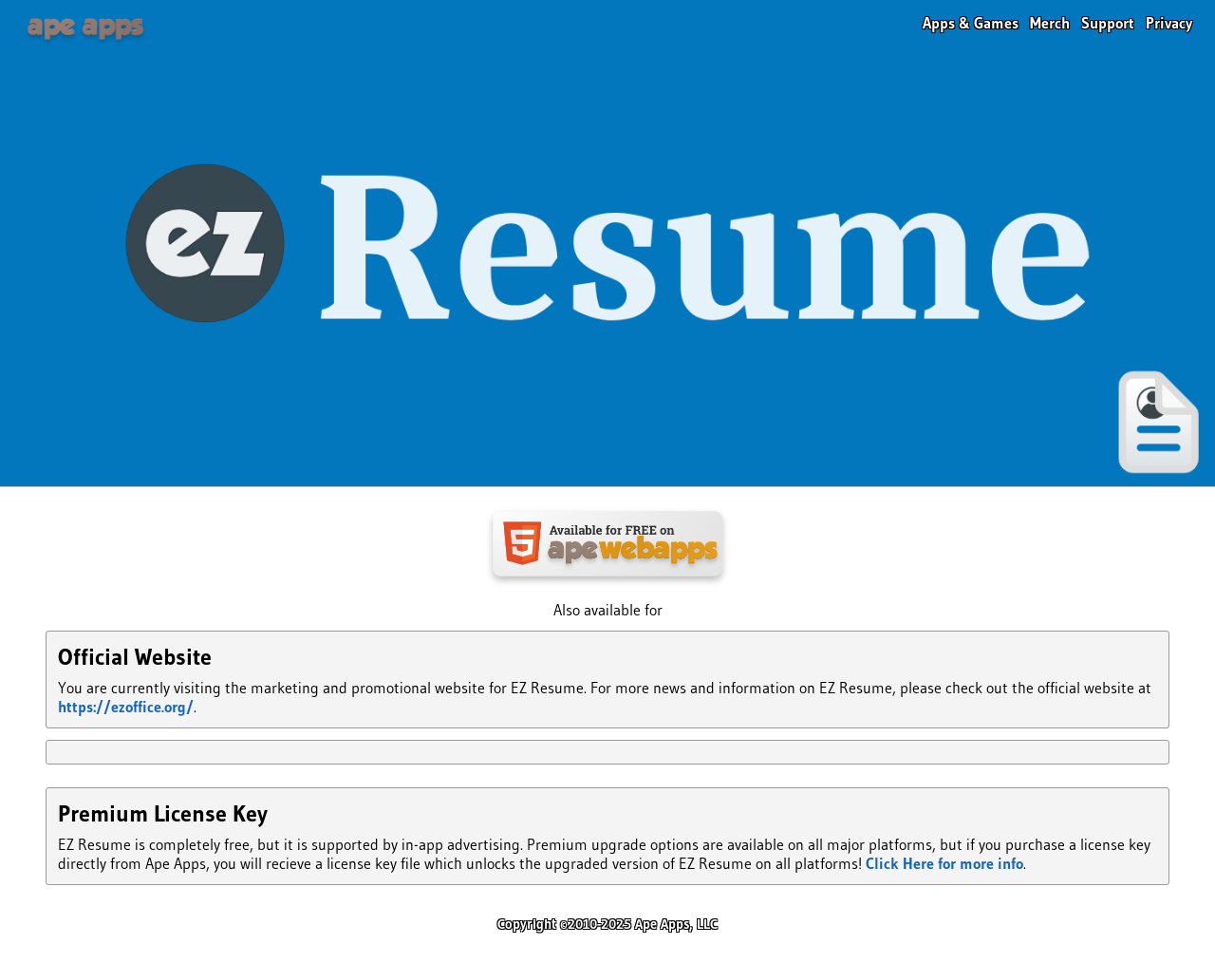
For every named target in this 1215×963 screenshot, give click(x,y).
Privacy (1169, 22)
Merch (1050, 22)
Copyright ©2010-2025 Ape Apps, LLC (607, 924)
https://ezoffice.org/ (126, 706)
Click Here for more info (944, 863)
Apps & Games (971, 22)
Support (1107, 22)
